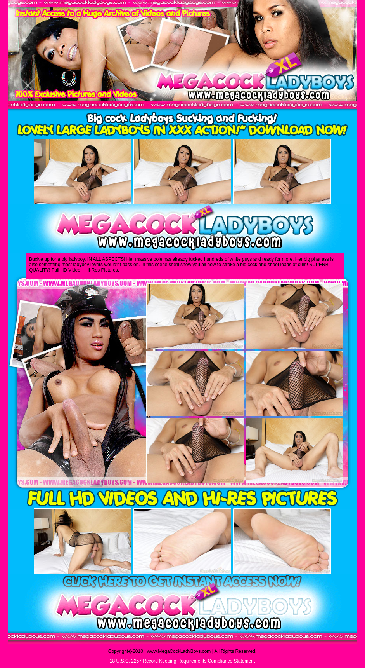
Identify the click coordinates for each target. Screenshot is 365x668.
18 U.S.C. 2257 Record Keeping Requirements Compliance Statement (182, 661)
